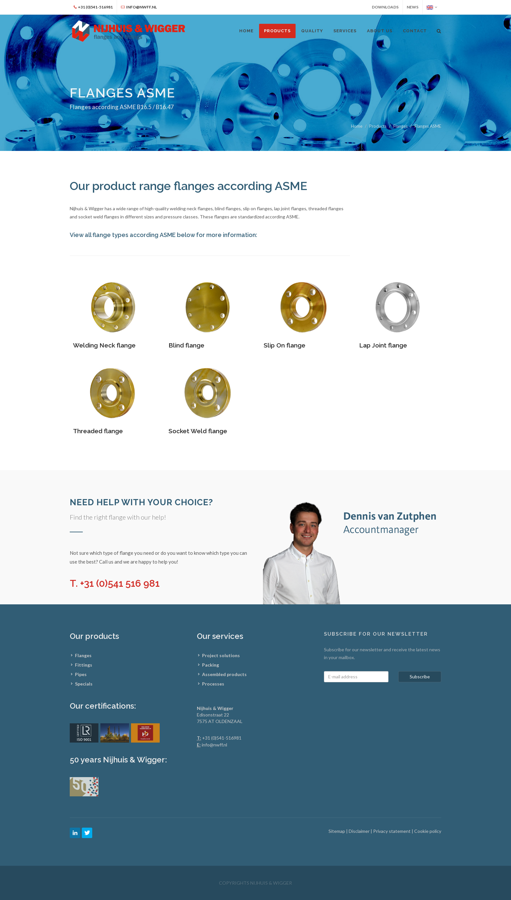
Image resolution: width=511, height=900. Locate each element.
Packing (210, 665)
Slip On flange (284, 345)
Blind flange (186, 345)
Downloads (385, 7)
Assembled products (224, 674)
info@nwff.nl (214, 744)
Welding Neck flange (104, 345)
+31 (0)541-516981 (221, 738)
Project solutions (221, 655)
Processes (213, 683)
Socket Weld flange (197, 431)
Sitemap (337, 831)
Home (356, 126)
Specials (84, 683)
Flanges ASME (428, 126)
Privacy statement (392, 831)
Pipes (81, 674)
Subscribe (420, 676)
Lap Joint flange (383, 345)
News (412, 7)
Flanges (400, 126)
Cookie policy (427, 831)
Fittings (83, 665)
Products (277, 30)
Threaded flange (98, 431)
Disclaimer (360, 831)
